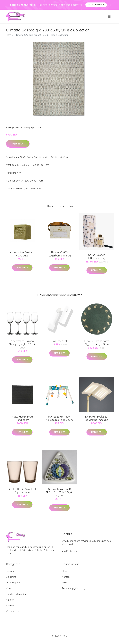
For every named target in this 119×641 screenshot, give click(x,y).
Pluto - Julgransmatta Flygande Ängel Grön (96, 342)
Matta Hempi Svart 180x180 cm (22, 418)
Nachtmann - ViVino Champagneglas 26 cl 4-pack (22, 344)
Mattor (39, 127)
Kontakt (66, 576)
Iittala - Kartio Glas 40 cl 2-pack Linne (22, 491)
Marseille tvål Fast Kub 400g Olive (22, 254)
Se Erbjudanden (96, 5)
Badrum (10, 571)
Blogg (65, 571)
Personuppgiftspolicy (73, 588)
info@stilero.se (70, 551)
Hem (8, 34)
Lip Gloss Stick (59, 341)
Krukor (9, 588)
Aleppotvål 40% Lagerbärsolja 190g (59, 254)
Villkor (65, 582)
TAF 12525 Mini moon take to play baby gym (59, 418)
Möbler (10, 599)
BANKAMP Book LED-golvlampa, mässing (96, 418)
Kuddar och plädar (16, 594)
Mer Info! (17, 143)
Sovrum (10, 605)
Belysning (11, 576)
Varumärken (12, 611)
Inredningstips (27, 127)
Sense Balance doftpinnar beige (96, 256)
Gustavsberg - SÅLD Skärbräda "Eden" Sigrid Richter (59, 492)
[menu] (109, 16)
